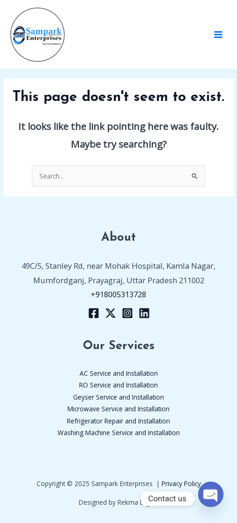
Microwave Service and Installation (118, 408)
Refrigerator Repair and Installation (118, 420)
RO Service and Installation (118, 384)
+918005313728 (118, 294)
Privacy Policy (181, 483)
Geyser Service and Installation (118, 397)
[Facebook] (93, 313)
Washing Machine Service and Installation (119, 432)
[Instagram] (127, 313)
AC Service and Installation (119, 373)
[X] (110, 313)
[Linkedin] (144, 313)
